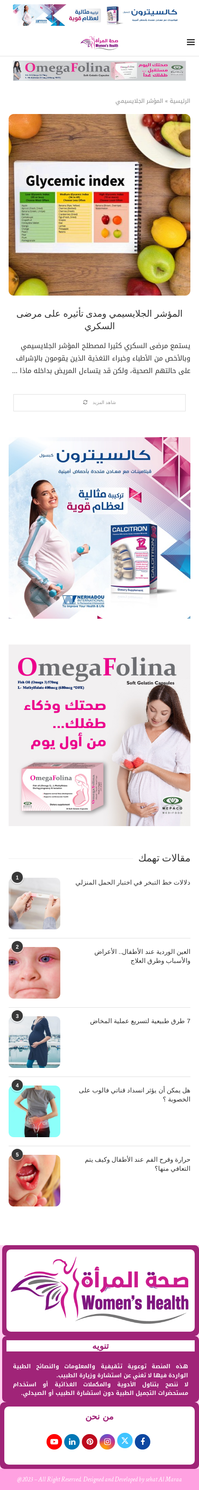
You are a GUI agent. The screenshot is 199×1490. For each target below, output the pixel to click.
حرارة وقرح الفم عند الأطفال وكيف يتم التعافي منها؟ (137, 1164)
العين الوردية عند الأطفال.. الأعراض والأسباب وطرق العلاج (142, 956)
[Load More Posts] (99, 402)
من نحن (99, 1416)
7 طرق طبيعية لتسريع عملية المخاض (140, 1020)
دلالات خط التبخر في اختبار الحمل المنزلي (132, 882)
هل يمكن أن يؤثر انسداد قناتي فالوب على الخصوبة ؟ (134, 1094)
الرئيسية (180, 101)
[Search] (8, 43)
